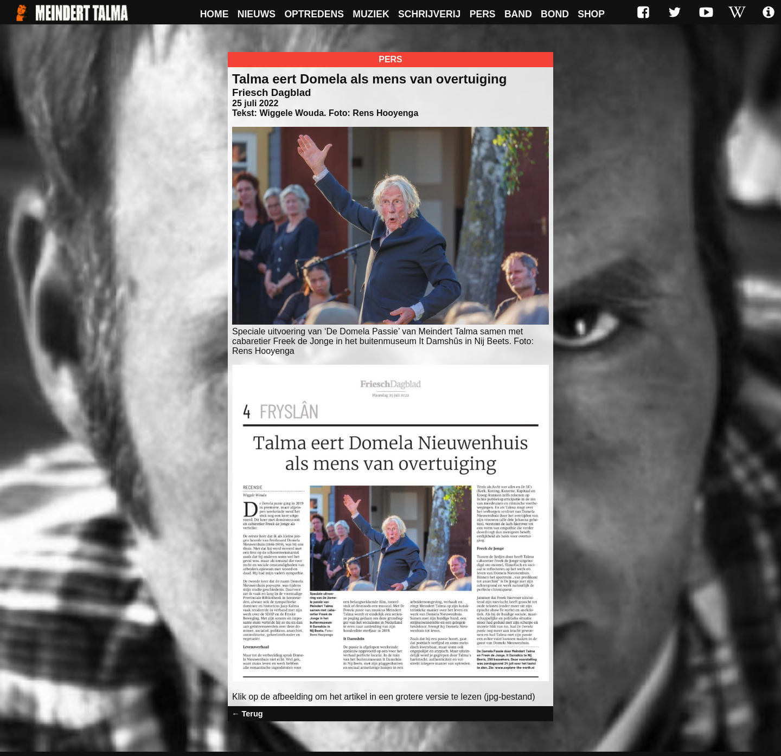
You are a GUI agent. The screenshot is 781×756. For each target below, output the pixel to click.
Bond (555, 14)
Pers (483, 14)
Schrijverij (429, 14)
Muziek (371, 14)
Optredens (314, 14)
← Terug (247, 713)
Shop (591, 14)
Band (518, 14)
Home (214, 14)
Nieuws (257, 14)
